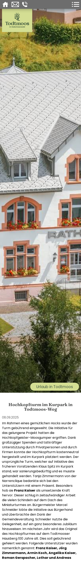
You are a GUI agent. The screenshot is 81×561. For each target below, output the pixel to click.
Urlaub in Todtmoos (54, 386)
